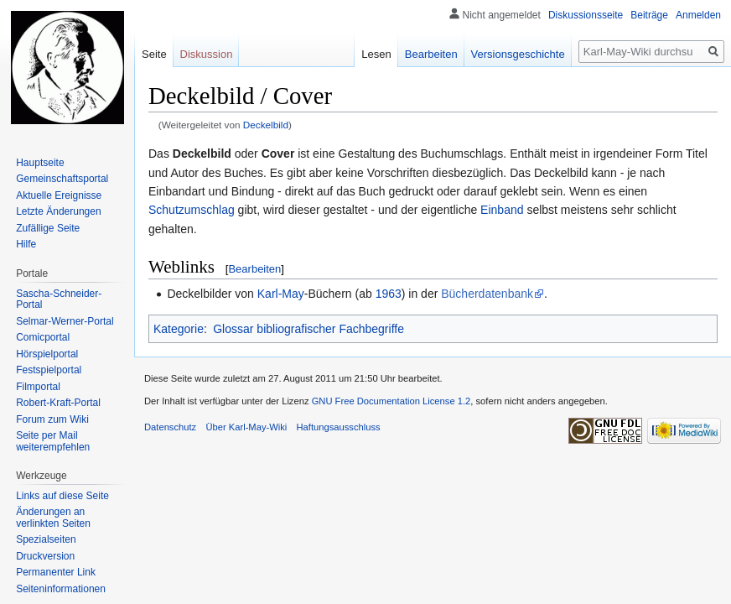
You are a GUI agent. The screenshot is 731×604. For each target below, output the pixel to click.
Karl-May (280, 293)
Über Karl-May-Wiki (246, 427)
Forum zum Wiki (52, 419)
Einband (501, 209)
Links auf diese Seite (62, 496)
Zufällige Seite (48, 228)
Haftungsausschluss (339, 427)
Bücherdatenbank (487, 293)
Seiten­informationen (61, 589)
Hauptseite (40, 163)
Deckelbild (265, 124)
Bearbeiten (254, 269)
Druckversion (45, 556)
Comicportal (43, 337)
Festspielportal (48, 370)
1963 (389, 293)
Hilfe (26, 244)
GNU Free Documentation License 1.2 (391, 401)
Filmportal (38, 387)
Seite (154, 54)
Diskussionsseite (585, 15)
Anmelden (698, 15)
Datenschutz (170, 427)
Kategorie (178, 329)
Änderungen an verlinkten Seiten (53, 517)
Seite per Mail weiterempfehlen (53, 441)
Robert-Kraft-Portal (58, 403)
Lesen (376, 54)
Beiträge (649, 15)
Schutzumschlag (191, 209)
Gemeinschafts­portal (62, 179)
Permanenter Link (56, 572)
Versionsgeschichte (518, 54)
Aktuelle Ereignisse (58, 195)
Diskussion (206, 54)
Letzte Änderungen (58, 211)
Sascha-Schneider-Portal (58, 299)
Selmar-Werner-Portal (64, 321)
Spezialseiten (45, 539)
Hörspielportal (47, 354)
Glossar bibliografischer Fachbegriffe (308, 329)
